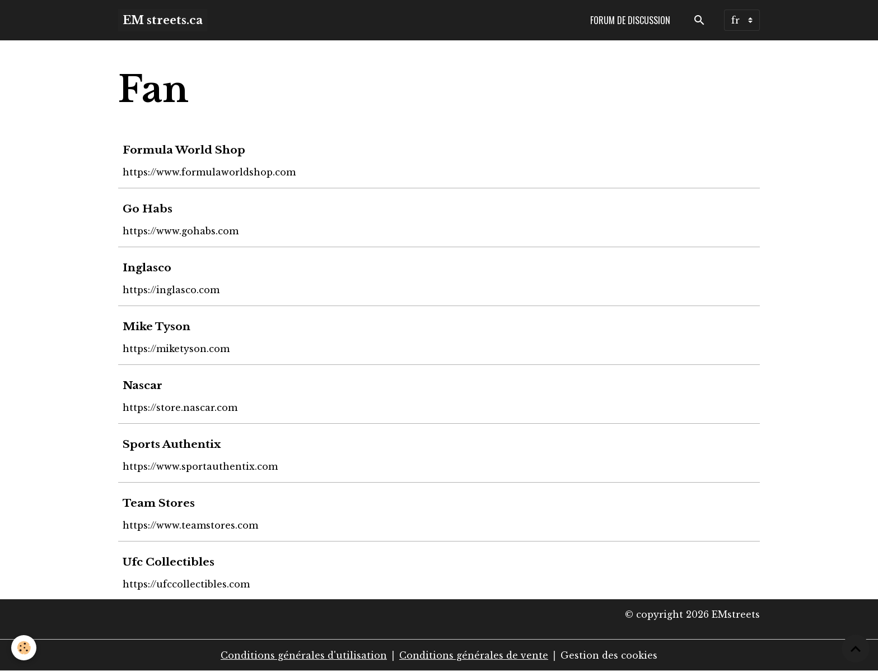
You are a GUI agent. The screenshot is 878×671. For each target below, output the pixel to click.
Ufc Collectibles (168, 561)
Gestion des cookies (609, 655)
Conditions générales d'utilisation (304, 655)
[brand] (162, 20)
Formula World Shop (184, 149)
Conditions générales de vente (473, 655)
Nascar (142, 385)
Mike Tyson (156, 326)
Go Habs (147, 208)
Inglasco (147, 267)
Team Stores (159, 503)
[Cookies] (23, 647)
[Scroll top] (856, 649)
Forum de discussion (630, 20)
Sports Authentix (172, 444)
